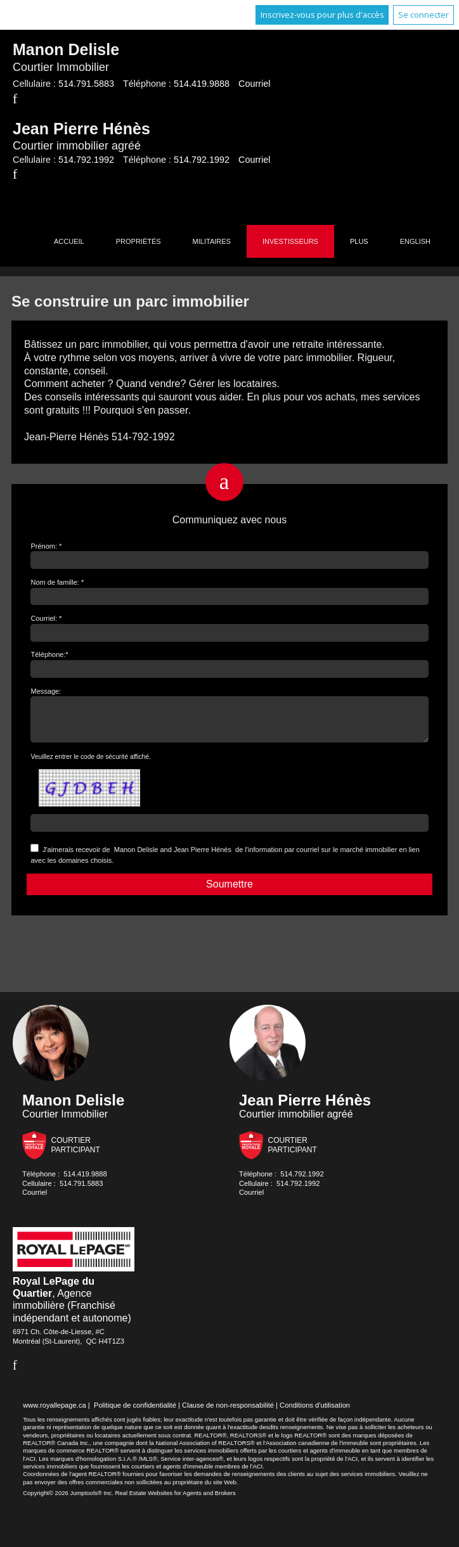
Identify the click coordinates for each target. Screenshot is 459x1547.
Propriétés (138, 241)
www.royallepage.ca (54, 1412)
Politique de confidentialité (135, 1412)
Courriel (254, 84)
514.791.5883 (86, 84)
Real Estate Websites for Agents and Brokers (175, 1500)
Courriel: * (45, 618)
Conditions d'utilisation (315, 1412)
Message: (45, 691)
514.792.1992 (86, 160)
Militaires (212, 241)
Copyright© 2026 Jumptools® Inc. (68, 1500)
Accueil (69, 241)
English (415, 241)
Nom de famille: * (57, 582)
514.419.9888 (202, 84)
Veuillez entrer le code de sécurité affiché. (90, 764)
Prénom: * (45, 546)
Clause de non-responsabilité (228, 1412)
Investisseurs (290, 241)
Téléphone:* (49, 654)
